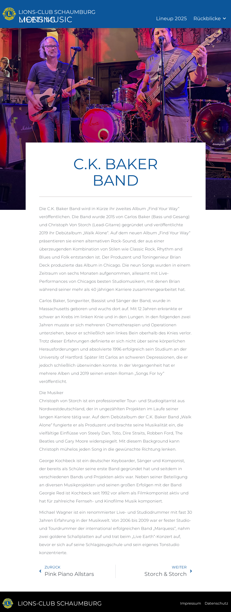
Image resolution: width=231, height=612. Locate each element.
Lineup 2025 (171, 18)
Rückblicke (209, 18)
